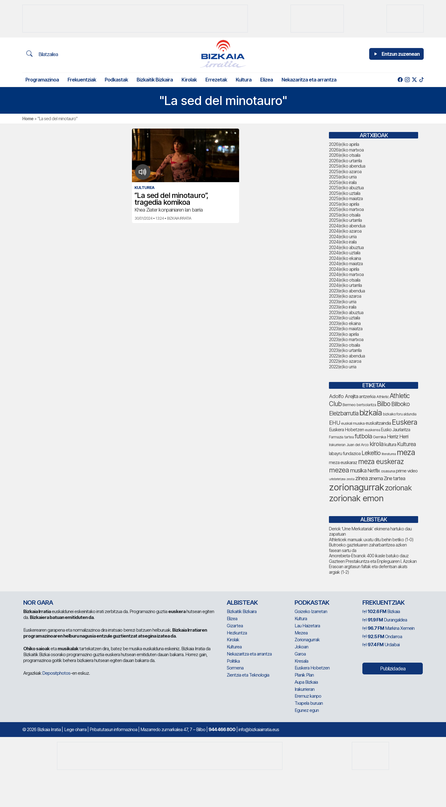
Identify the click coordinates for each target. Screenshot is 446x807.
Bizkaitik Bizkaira (155, 80)
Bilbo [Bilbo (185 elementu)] (383, 404)
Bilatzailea (42, 54)
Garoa (300, 654)
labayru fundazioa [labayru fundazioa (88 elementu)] (345, 453)
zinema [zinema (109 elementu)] (376, 478)
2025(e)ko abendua (347, 166)
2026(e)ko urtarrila (345, 160)
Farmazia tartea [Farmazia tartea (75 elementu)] (341, 437)
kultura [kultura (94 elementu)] (390, 444)
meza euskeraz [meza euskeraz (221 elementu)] (381, 461)
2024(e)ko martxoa (346, 274)
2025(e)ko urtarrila (345, 220)
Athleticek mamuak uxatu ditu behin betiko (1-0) (371, 539)
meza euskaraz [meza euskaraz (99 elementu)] (343, 462)
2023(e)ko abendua (347, 290)
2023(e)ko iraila (342, 306)
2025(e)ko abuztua (346, 187)
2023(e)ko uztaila (344, 317)
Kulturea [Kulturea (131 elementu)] (406, 444)
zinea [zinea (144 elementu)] (361, 478)
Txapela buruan (309, 703)
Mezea (301, 633)
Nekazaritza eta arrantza (309, 80)
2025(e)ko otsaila (344, 214)
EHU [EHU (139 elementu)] (334, 422)
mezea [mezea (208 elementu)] (339, 470)
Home (27, 118)
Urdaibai (381, 644)
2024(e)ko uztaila (344, 252)
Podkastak (116, 80)
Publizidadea (392, 668)
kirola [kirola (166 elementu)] (376, 444)
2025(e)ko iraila (342, 182)
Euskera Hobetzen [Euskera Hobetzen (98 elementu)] (346, 429)
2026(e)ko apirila (344, 144)
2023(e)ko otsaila (344, 345)
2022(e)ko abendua (347, 355)
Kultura (243, 80)
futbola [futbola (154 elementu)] (363, 436)
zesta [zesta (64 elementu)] (350, 479)
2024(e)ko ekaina (345, 258)
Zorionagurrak (307, 640)
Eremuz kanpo (308, 696)
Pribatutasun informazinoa (113, 729)
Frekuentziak (82, 80)
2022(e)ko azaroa (345, 361)
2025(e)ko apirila (344, 204)
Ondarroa (382, 636)
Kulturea (234, 647)
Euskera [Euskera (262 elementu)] (404, 422)
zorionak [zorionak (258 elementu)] (398, 487)
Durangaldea (384, 620)
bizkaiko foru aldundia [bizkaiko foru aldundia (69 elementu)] (399, 414)
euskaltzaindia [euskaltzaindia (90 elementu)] (378, 423)
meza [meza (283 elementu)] (406, 452)
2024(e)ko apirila (344, 269)
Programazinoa (42, 80)
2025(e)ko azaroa (345, 171)
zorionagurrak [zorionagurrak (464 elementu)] (356, 487)
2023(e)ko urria (342, 301)
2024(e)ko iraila (342, 241)
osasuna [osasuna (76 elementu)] (388, 471)
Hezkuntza (237, 633)
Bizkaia (381, 611)
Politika (233, 661)
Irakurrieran (304, 689)
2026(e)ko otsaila (344, 155)
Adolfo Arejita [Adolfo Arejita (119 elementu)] (343, 396)
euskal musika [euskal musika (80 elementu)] (353, 423)
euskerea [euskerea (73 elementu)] (372, 430)
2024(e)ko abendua (347, 225)
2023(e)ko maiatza (345, 328)
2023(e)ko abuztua (346, 312)
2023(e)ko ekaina (345, 323)
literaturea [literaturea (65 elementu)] (389, 454)
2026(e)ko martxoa (346, 149)
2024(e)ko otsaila (344, 280)
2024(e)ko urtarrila (345, 285)
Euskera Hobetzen (312, 668)
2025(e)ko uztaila (344, 193)
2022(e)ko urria (342, 366)
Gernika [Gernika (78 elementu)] (379, 436)
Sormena (235, 668)
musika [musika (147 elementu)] (358, 470)
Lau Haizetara (307, 626)
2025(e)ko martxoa (346, 209)
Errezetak (216, 80)
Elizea (266, 80)
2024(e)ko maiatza (346, 263)
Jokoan (301, 647)
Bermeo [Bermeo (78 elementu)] (349, 404)
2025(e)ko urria (342, 176)
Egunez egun (307, 710)
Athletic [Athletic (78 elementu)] (382, 396)
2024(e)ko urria (342, 236)
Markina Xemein (388, 628)
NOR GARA (38, 602)
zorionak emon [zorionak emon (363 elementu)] (356, 498)
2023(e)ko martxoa (346, 339)
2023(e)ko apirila (344, 334)
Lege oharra (75, 729)
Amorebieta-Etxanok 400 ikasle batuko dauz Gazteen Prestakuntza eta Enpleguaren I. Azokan (373, 558)
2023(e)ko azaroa (345, 296)
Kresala (301, 661)
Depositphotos (56, 673)
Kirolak (189, 80)
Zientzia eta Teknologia (248, 675)
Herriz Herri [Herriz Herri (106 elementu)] (397, 437)
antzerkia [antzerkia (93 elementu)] (367, 396)
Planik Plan (304, 675)
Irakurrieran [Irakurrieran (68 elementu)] (337, 445)
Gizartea (235, 626)
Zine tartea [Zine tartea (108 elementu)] (394, 478)
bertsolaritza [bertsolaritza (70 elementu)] (366, 404)
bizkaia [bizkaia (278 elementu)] (370, 412)
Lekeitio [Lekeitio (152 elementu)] (371, 453)
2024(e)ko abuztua (346, 247)
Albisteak (242, 602)
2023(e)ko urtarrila (345, 350)
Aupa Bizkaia (306, 682)
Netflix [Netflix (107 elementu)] (373, 471)
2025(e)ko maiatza (346, 198)
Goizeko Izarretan (311, 611)
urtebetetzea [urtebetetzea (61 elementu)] (337, 479)
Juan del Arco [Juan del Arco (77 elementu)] (357, 444)
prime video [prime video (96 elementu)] (407, 471)
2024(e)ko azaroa (345, 231)
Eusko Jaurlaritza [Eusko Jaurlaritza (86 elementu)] (395, 429)
